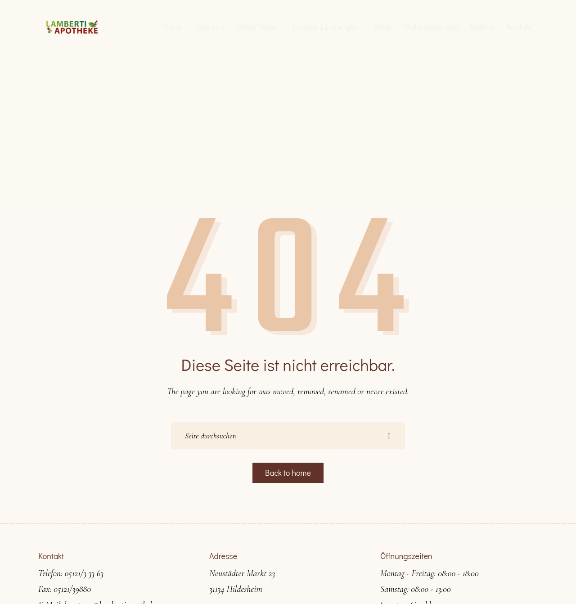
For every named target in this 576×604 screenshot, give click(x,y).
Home (172, 26)
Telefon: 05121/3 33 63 (71, 573)
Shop (383, 26)
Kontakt (519, 26)
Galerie (482, 26)
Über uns (209, 26)
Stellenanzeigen (430, 26)
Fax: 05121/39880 (64, 589)
